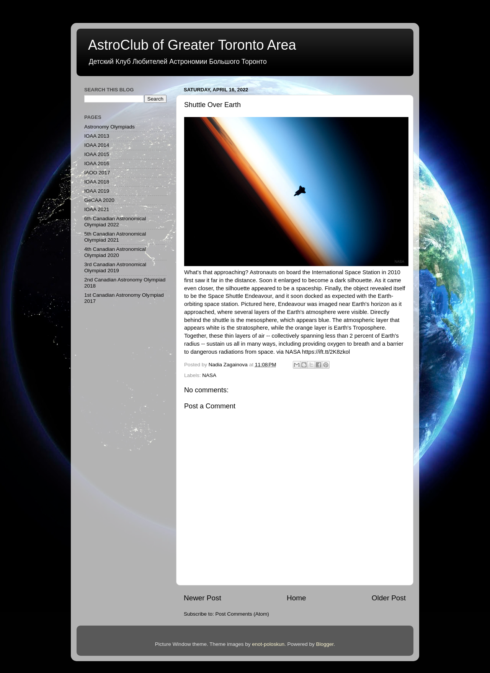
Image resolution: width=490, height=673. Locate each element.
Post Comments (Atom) (242, 614)
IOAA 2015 (96, 154)
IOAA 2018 (96, 182)
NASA (209, 375)
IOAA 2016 (96, 163)
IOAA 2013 (96, 136)
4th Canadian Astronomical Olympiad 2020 (115, 252)
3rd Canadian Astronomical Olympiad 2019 (115, 267)
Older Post (389, 598)
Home (296, 598)
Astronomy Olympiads (109, 127)
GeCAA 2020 (99, 200)
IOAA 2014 (96, 145)
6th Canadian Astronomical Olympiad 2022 (115, 222)
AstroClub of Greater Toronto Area (192, 45)
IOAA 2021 (96, 209)
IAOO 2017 (97, 173)
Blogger (325, 644)
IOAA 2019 (96, 191)
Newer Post (202, 598)
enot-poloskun (268, 644)
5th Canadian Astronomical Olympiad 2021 (115, 237)
